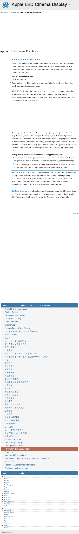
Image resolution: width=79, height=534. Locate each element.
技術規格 (9, 411)
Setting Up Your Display (15, 315)
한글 (5, 508)
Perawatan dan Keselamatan (17, 449)
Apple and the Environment (17, 468)
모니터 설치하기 (12, 417)
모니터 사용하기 (12, 420)
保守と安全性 (11, 347)
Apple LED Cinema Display (5, 5)
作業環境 (9, 350)
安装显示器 (9, 366)
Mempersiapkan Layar (14, 443)
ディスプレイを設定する (15, 341)
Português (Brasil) (9, 516)
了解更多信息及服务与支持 (16, 382)
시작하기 (9, 414)
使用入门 (9, 363)
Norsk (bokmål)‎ (9, 512)
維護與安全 (10, 398)
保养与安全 (10, 373)
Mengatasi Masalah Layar (16, 455)
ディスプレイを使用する (16, 344)
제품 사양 (9, 436)
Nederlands (7, 510)
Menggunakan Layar (14, 446)
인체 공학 (9, 427)
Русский (6, 521)
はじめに (9, 338)
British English (8, 485)
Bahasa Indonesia (9, 501)
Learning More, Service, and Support (21, 331)
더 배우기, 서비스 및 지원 (16, 433)
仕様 (7, 360)
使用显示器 (9, 369)
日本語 (6, 505)
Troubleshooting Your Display (17, 328)
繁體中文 (7, 527)
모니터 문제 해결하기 (14, 430)
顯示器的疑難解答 (12, 404)
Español (6, 489)
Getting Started (11, 312)
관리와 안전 (10, 423)
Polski (6, 514)
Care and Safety (12, 322)
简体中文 (7, 525)
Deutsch (6, 480)
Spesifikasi (9, 462)
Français (7, 497)
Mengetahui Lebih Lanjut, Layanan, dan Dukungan (27, 458)
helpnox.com (10, 532)
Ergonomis (9, 452)
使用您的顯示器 (12, 395)
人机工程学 (9, 376)
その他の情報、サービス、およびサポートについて (27, 357)
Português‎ (7, 519)
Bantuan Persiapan (13, 439)
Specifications (11, 334)
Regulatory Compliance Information (20, 465)
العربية (6, 476)
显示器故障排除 (11, 379)
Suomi (6, 495)
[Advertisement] (21, 31)
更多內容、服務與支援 (14, 408)
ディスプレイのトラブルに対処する (20, 353)
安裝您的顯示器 (11, 392)
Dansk (6, 478)
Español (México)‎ (9, 493)
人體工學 (9, 401)
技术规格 (9, 385)
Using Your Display (13, 319)
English (6, 482)
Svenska (7, 523)
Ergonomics (10, 325)
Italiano (6, 503)
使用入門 (9, 388)
